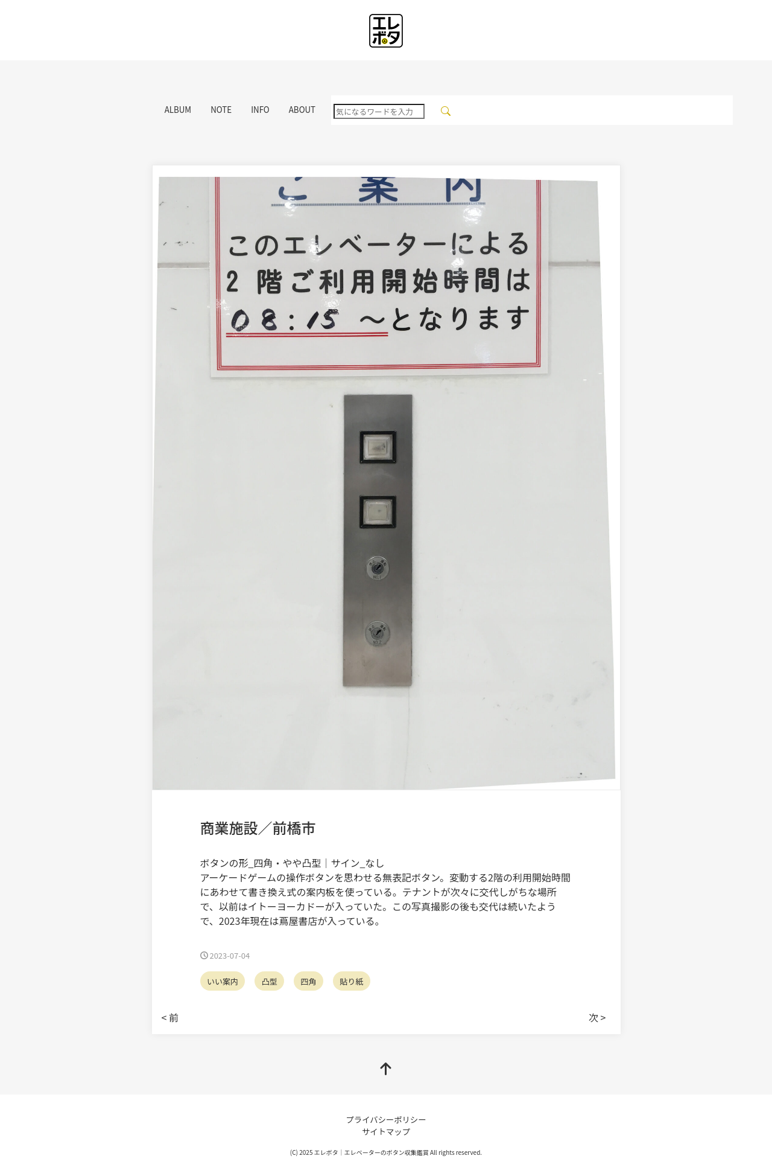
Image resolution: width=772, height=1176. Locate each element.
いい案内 (222, 981)
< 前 (170, 1017)
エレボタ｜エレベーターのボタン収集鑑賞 (371, 1152)
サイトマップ (386, 1131)
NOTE (221, 109)
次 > (597, 1017)
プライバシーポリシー (386, 1119)
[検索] (446, 110)
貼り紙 (351, 981)
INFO (260, 109)
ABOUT (302, 109)
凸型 (269, 981)
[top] (386, 1068)
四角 (308, 981)
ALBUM (178, 109)
